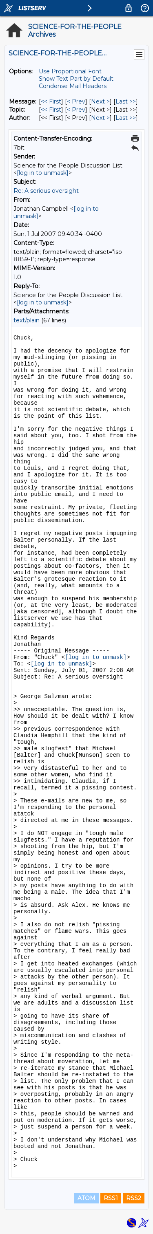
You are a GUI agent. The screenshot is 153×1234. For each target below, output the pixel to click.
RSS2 (133, 1198)
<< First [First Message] (51, 101)
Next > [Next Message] (100, 101)
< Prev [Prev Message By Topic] (76, 109)
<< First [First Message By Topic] (51, 109)
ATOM (86, 1198)
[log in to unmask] (43, 172)
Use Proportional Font (70, 71)
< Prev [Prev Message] (76, 101)
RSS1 (111, 1198)
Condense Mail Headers (72, 86)
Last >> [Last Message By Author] (125, 117)
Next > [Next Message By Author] (100, 117)
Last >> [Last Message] (125, 101)
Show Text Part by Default (76, 78)
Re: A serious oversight (46, 190)
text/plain (26, 320)
